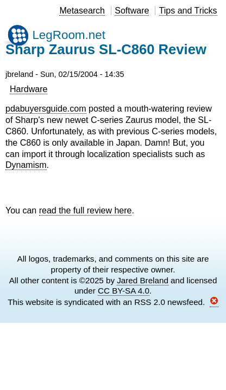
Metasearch (82, 10)
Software (132, 10)
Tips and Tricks (188, 10)
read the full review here (85, 210)
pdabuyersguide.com (45, 108)
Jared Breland (142, 280)
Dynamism (26, 165)
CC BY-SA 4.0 (123, 290)
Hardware (28, 89)
